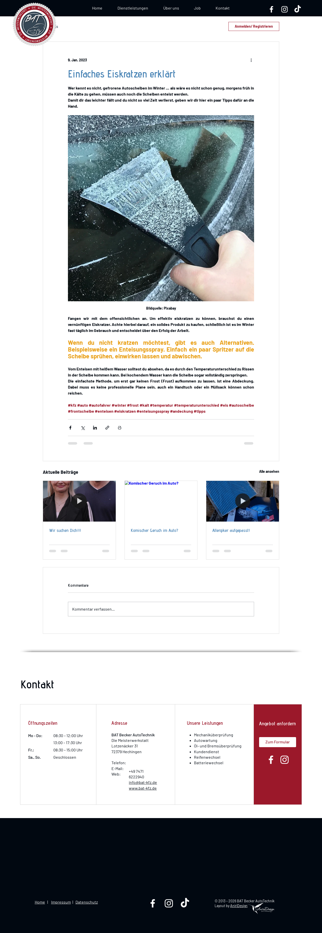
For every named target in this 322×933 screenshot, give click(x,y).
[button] (197, 8)
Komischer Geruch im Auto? (154, 530)
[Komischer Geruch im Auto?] (161, 501)
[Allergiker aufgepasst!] (242, 501)
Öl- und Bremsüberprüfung (218, 745)
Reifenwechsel (207, 757)
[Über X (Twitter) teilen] (82, 427)
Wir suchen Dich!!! (65, 530)
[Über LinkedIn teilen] (95, 427)
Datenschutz (86, 902)
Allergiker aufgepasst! (231, 530)
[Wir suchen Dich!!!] (79, 501)
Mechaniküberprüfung (213, 734)
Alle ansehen (269, 471)
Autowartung (205, 740)
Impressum (61, 902)
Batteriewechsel (208, 762)
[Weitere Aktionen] (251, 60)
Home (40, 902)
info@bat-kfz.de (143, 782)
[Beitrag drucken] (119, 427)
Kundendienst (206, 751)
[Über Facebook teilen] (70, 427)
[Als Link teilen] (107, 427)
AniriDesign (239, 906)
